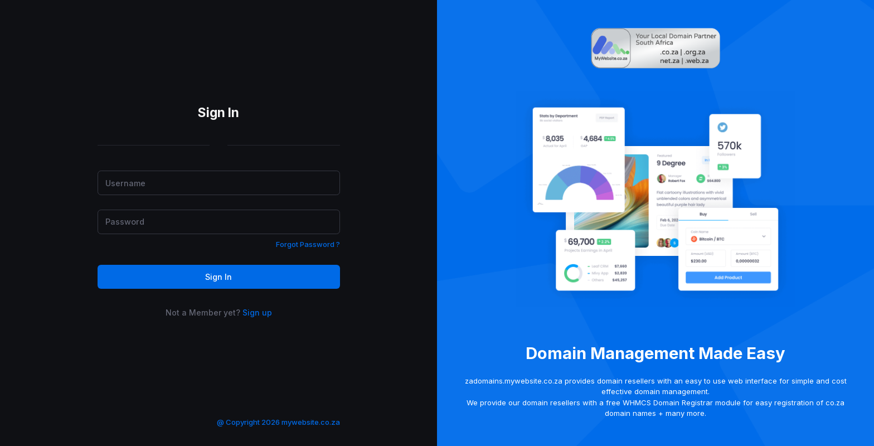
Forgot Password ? (308, 244)
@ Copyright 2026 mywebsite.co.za (278, 422)
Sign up (257, 312)
